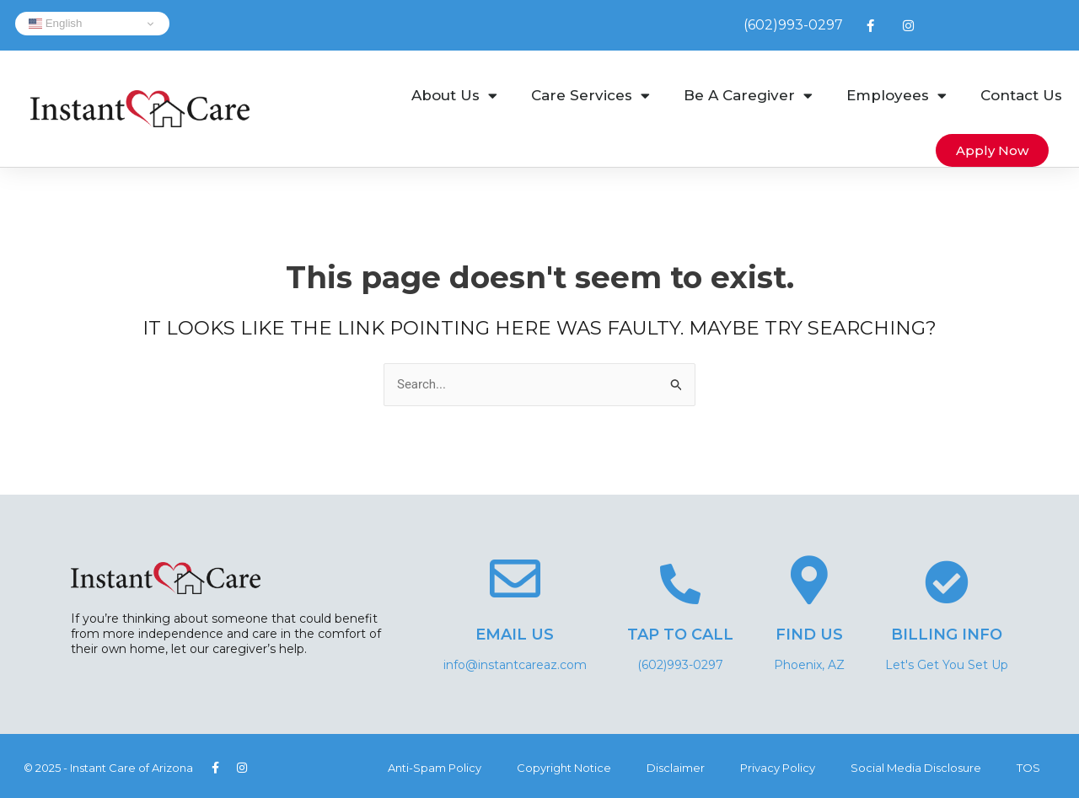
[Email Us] (515, 579)
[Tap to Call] (680, 584)
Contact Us (1021, 95)
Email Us (514, 634)
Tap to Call (680, 634)
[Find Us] (809, 579)
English (55, 23)
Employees (896, 95)
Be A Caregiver (748, 95)
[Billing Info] (947, 582)
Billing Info (946, 634)
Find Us (809, 634)
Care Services (590, 95)
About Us (454, 95)
